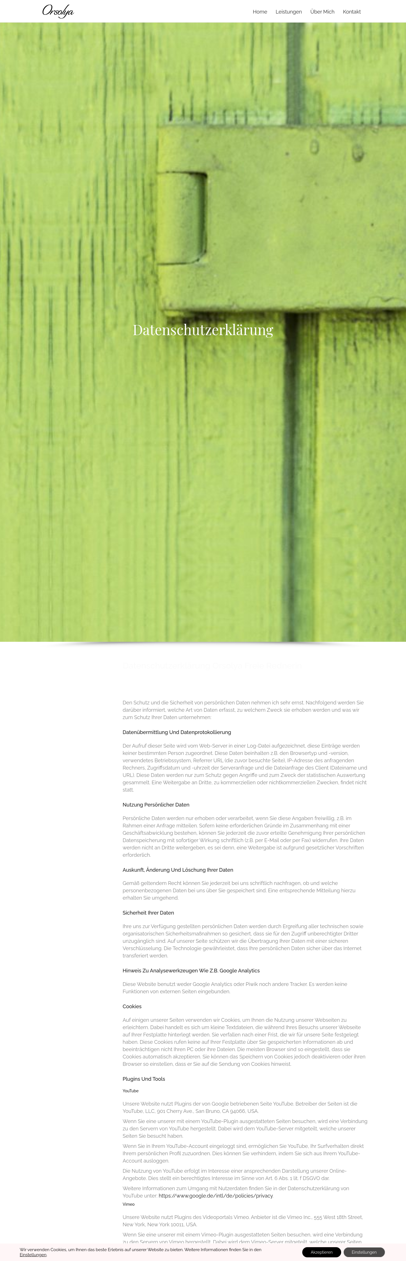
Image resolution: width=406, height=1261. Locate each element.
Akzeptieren (321, 1252)
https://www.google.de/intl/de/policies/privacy (216, 1196)
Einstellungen (33, 1254)
